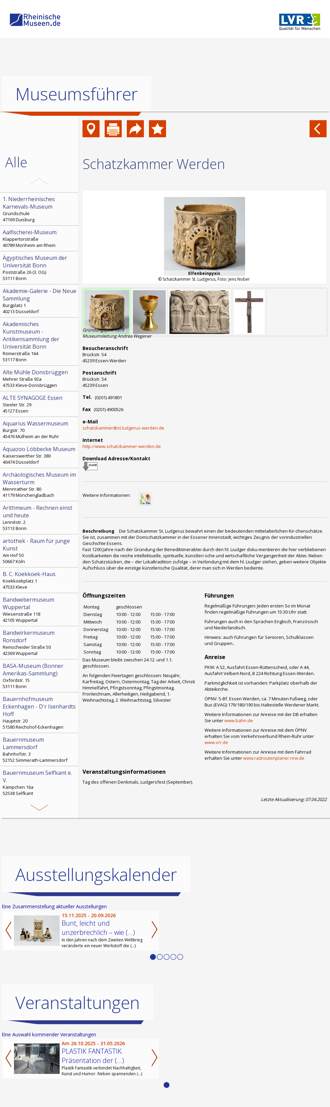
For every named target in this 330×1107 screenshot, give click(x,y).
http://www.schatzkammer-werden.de (121, 446)
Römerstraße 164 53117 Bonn (40, 341)
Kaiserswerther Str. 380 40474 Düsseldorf (40, 455)
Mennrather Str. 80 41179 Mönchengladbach (40, 484)
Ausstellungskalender (96, 874)
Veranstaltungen (77, 1002)
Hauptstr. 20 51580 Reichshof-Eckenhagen (40, 712)
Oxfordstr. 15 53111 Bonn (40, 675)
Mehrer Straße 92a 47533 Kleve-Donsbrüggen (40, 378)
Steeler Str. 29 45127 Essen (40, 404)
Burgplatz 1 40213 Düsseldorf (40, 300)
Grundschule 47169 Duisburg (40, 209)
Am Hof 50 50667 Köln (40, 550)
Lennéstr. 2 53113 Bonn (40, 517)
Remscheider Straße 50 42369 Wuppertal (40, 642)
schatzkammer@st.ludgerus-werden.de (123, 428)
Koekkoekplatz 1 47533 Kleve (40, 580)
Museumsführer (76, 94)
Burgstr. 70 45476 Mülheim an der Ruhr (40, 429)
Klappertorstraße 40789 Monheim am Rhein (40, 238)
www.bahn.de (238, 720)
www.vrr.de (216, 742)
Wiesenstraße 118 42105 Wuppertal (40, 609)
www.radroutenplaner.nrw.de (273, 758)
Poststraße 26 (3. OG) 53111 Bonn (40, 267)
